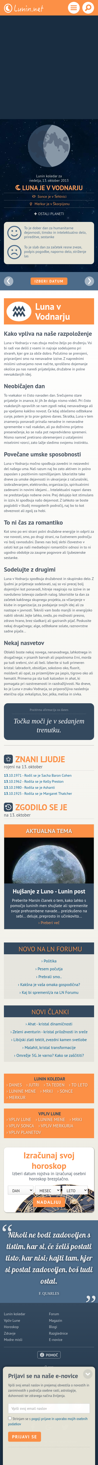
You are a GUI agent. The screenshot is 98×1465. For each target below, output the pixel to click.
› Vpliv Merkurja (56, 1126)
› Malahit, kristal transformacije (49, 1047)
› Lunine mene (21, 1091)
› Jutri (32, 1085)
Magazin (55, 1320)
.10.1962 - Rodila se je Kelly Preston (34, 781)
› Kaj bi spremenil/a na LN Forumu (49, 992)
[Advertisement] (49, 67)
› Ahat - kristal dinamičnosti (49, 1023)
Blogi (53, 1326)
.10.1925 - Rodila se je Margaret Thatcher (38, 793)
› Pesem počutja (48, 968)
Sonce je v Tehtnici (48, 196)
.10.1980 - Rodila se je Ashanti (29, 787)
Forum (54, 1314)
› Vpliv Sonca (20, 1126)
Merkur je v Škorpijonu (49, 204)
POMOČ (52, 1355)
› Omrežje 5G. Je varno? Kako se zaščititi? (49, 1055)
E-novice (55, 1339)
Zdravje (9, 1333)
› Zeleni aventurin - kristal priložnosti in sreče (49, 1031)
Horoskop (11, 1326)
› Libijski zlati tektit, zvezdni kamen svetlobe (49, 1039)
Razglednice (58, 1333)
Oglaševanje (49, 1373)
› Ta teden (54, 1085)
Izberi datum (49, 281)
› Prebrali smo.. (49, 976)
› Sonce (65, 1091)
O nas (49, 1367)
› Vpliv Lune (19, 1119)
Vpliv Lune (12, 1320)
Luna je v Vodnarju (49, 188)
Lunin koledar (14, 1314)
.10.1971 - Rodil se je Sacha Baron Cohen (38, 775)
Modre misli (13, 1339)
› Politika (49, 960)
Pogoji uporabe (49, 1379)
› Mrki (47, 1091)
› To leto (78, 1085)
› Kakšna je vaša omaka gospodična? (49, 984)
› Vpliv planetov (24, 1132)
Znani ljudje (40, 759)
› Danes (14, 1085)
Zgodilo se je (41, 807)
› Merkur (16, 1097)
